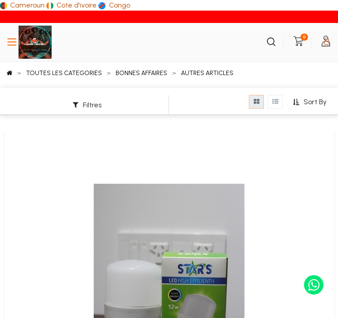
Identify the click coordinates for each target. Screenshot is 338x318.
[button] (309, 102)
